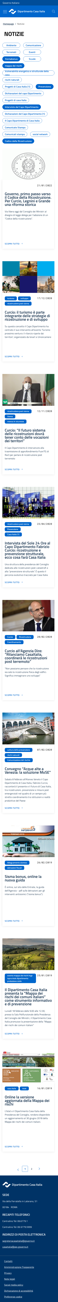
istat (24, 1088)
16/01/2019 (44, 1088)
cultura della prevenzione (18, 749)
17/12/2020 (44, 298)
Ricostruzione (25, 637)
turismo (10, 298)
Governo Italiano (11, 3)
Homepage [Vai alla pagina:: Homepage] (8, 24)
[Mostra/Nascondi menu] (5, 11)
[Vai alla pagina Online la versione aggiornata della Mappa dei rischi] (14, 1146)
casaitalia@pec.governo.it (15, 1247)
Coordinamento (14, 642)
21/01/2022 (44, 185)
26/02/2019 (44, 862)
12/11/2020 (44, 411)
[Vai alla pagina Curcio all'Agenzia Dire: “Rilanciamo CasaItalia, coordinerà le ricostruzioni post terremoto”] (14, 695)
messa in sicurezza (15, 421)
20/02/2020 (44, 636)
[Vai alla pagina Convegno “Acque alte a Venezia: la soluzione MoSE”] (14, 807)
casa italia (11, 1088)
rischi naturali (13, 755)
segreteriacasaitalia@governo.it (18, 1241)
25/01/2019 (44, 975)
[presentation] (53, 11)
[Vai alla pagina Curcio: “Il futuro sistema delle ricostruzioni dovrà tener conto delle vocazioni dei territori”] (14, 469)
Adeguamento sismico (17, 862)
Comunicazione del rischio (18, 760)
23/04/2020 (44, 523)
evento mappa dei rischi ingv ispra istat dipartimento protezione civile (20, 978)
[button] (13, 1296)
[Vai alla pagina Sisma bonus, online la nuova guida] (14, 920)
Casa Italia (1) (13, 534)
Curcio (10, 637)
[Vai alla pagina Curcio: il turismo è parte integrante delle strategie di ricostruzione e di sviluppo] (14, 356)
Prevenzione (12, 529)
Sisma (10, 416)
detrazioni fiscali (14, 867)
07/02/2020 (44, 749)
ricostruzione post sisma (18, 303)
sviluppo (24, 298)
